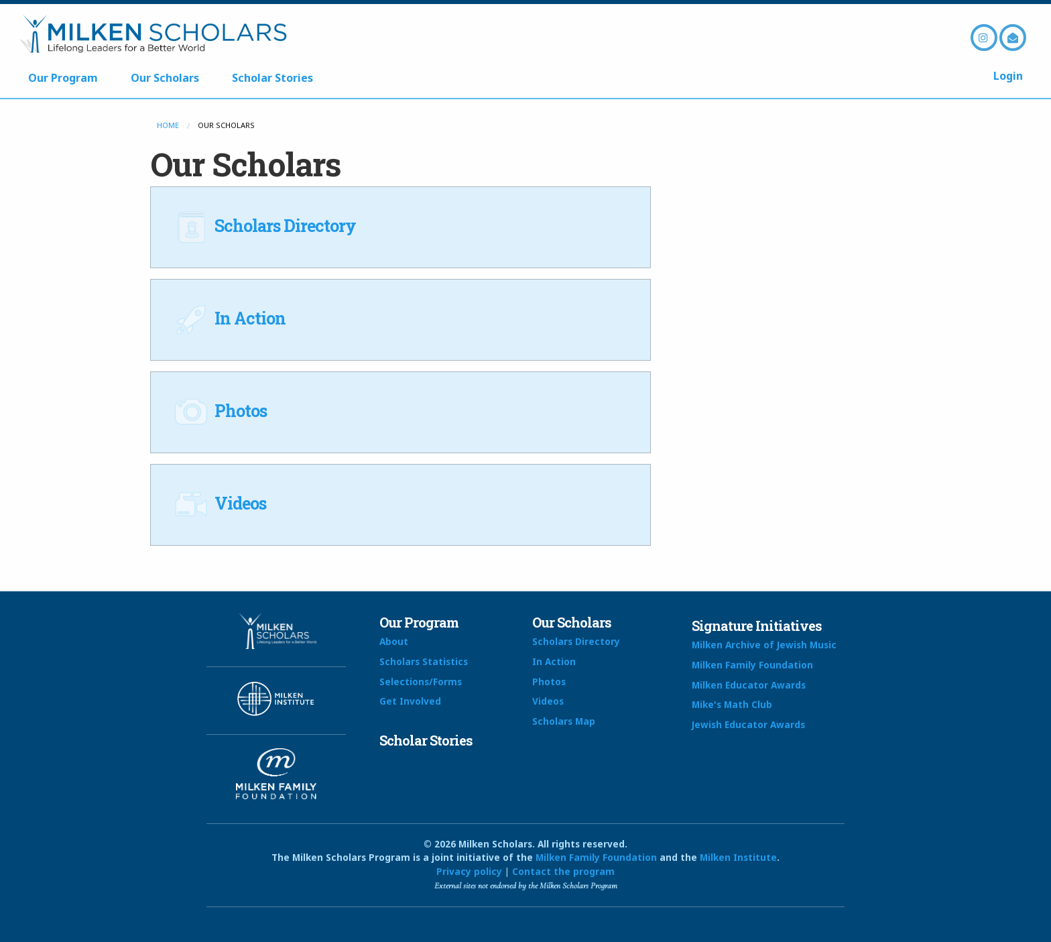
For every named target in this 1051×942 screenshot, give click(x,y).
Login (1008, 75)
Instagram (984, 37)
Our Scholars (165, 77)
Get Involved (410, 701)
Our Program (63, 77)
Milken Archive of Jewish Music (764, 644)
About (393, 641)
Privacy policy (469, 871)
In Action (228, 318)
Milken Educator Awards (749, 685)
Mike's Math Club (732, 704)
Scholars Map (563, 721)
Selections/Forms (420, 681)
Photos (219, 411)
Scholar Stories (272, 77)
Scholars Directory (263, 226)
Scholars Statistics (423, 661)
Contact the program (563, 871)
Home (168, 125)
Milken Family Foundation (752, 664)
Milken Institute (738, 857)
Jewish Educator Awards (748, 724)
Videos (218, 503)
